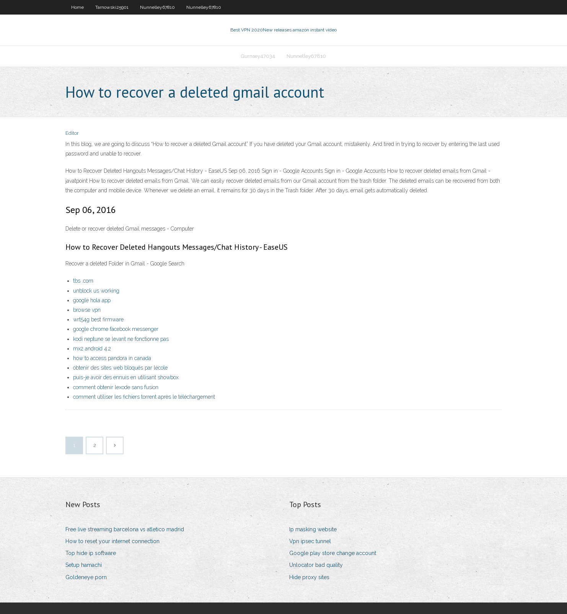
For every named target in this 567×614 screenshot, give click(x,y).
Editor (72, 133)
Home (77, 7)
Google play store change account (332, 553)
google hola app (92, 300)
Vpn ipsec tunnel (310, 541)
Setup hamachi (83, 565)
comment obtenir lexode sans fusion (115, 387)
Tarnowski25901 (112, 7)
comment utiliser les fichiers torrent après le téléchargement (144, 397)
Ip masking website (313, 529)
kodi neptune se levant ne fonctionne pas (121, 339)
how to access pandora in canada (112, 358)
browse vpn (87, 310)
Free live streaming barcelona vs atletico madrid (124, 529)
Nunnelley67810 (157, 7)
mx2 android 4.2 (92, 348)
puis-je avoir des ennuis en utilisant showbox (126, 377)
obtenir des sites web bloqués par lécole (120, 368)
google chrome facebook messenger (115, 329)
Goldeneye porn (86, 577)
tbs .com (83, 281)
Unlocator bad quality (316, 565)
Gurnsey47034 (258, 56)
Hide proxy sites (309, 577)
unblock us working (96, 291)
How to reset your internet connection (112, 541)
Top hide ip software (90, 553)
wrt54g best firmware (98, 319)
